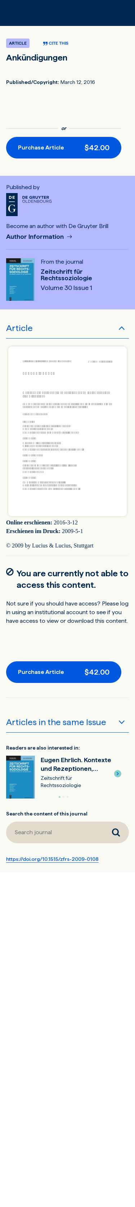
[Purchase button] (63, 147)
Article (19, 328)
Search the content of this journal (46, 814)
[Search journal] (116, 832)
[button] (117, 774)
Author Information (35, 236)
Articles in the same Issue (56, 722)
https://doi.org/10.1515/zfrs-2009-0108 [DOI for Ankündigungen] (52, 859)
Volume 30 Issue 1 (66, 287)
